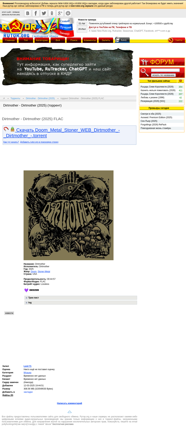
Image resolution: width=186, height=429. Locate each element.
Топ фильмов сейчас (159, 81)
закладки (28, 392)
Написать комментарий (69, 403)
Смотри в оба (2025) (151, 114)
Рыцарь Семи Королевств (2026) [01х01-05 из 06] (157, 86)
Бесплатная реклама (63, 424)
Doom (34, 271)
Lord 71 (27, 366)
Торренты (15, 98)
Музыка (27, 372)
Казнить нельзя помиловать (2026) (158, 90)
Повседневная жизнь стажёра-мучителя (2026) (156, 128)
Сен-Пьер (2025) (149, 121)
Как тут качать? (11, 142)
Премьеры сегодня (159, 108)
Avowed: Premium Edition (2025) (156, 117)
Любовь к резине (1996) (152, 97)
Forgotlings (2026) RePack (153, 124)
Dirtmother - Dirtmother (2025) (40, 98)
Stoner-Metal (44, 271)
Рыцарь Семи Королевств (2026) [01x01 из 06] (157, 94)
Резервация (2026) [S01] (153, 101)
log (29, 302)
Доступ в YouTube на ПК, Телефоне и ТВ (110, 27)
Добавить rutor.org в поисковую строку (39, 142)
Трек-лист (33, 297)
